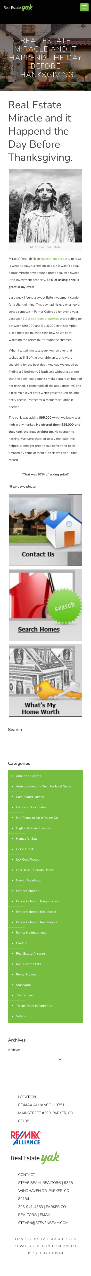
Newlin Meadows (28, 880)
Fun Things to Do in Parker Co (37, 818)
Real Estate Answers (31, 953)
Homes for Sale (27, 838)
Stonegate (23, 985)
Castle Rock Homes (30, 797)
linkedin (62, 8)
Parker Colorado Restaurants (36, 922)
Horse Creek (25, 849)
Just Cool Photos (27, 859)
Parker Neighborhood (31, 933)
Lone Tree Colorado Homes (35, 870)
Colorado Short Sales (31, 807)
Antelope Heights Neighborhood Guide (43, 786)
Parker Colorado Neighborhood (38, 901)
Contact (26, 1174)
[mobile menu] (84, 7)
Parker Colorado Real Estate (36, 912)
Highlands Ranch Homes (33, 828)
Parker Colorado (27, 891)
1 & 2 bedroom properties (40, 319)
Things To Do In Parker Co (34, 1006)
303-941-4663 (30, 1206)
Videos (21, 1016)
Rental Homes (26, 974)
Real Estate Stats (28, 964)
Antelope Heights (28, 776)
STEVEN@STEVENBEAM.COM (43, 1222)
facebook (53, 8)
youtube (70, 8)
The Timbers (25, 995)
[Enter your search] (45, 741)
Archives (14, 1050)
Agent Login (39, 1246)
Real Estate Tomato (48, 1253)
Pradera (21, 943)
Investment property (55, 259)
